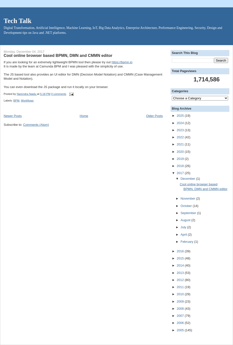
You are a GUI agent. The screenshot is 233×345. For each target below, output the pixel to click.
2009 (181, 301)
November (188, 198)
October (187, 206)
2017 (181, 173)
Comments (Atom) (36, 125)
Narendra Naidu (27, 93)
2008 (181, 308)
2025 (181, 115)
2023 (181, 130)
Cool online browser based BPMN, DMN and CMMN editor (58, 55)
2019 (181, 159)
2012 (181, 280)
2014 (181, 265)
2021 (181, 144)
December (188, 178)
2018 (181, 166)
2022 (181, 137)
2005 (181, 330)
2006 (181, 323)
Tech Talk (18, 21)
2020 (181, 151)
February (187, 241)
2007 (181, 316)
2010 (181, 294)
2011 (181, 287)
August (186, 220)
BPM (16, 100)
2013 (181, 273)
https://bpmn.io (122, 62)
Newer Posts (13, 116)
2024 (181, 123)
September (189, 213)
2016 (181, 251)
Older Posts (154, 116)
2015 (181, 258)
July (184, 227)
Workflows (27, 100)
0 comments (58, 93)
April (184, 234)
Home (84, 116)
